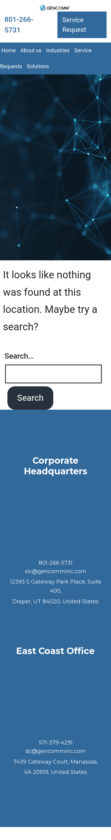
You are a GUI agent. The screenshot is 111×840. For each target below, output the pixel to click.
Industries (58, 50)
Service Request (74, 24)
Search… (19, 356)
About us (31, 50)
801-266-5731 (18, 24)
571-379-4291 (56, 742)
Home (8, 50)
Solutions (38, 66)
